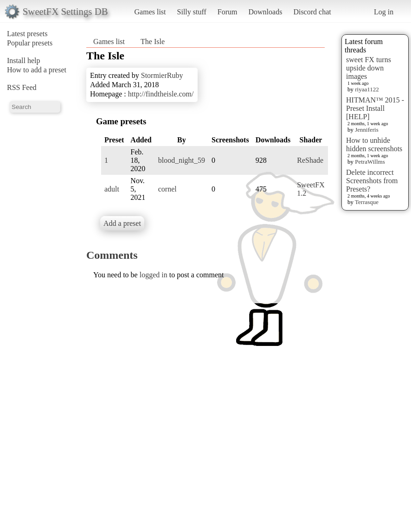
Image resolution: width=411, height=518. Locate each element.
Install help (23, 60)
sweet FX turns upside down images (368, 68)
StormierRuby (162, 75)
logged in (153, 275)
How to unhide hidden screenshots (374, 144)
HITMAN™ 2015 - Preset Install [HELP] (375, 108)
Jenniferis (367, 129)
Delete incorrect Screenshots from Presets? (372, 180)
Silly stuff (191, 12)
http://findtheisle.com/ (161, 94)
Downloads (265, 12)
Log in (383, 12)
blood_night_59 (181, 160)
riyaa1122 (367, 89)
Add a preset (122, 223)
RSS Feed (22, 87)
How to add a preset (36, 70)
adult (111, 189)
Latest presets (27, 34)
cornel (167, 189)
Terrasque (367, 201)
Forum (228, 12)
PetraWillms (370, 161)
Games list (150, 12)
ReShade (310, 160)
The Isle (153, 41)
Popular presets (29, 43)
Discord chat (312, 12)
